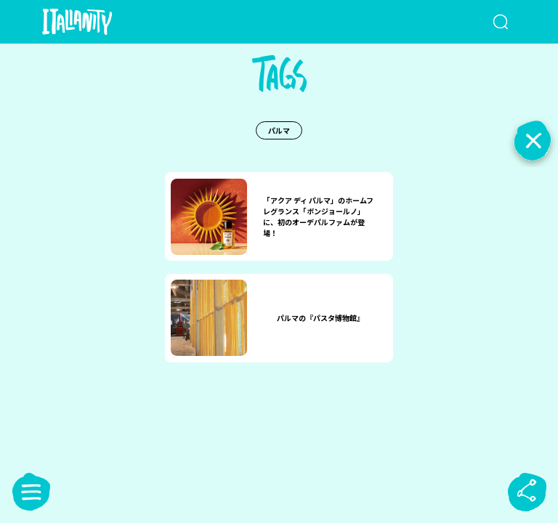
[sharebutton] (526, 491)
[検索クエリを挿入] (483, 21)
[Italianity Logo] (100, 22)
